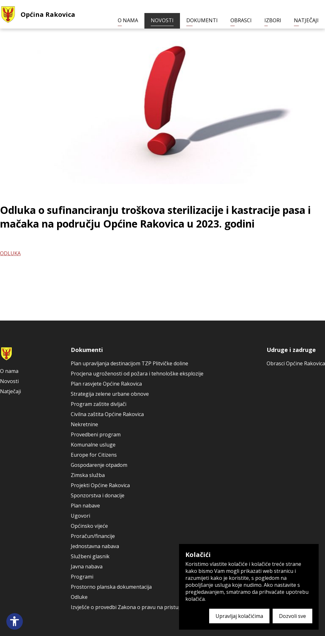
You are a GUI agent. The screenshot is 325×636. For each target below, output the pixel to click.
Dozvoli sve (292, 616)
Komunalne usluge (93, 444)
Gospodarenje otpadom (99, 464)
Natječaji (306, 20)
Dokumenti (202, 20)
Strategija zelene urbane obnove (110, 393)
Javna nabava (87, 566)
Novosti (162, 20)
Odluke (79, 596)
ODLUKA (10, 253)
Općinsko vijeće (89, 525)
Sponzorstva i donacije (97, 495)
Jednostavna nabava (95, 546)
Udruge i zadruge (291, 350)
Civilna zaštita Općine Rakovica (107, 414)
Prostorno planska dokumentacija (111, 586)
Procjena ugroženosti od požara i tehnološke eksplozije (137, 373)
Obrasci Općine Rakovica (296, 363)
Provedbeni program (96, 434)
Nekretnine (84, 424)
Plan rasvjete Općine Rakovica (106, 383)
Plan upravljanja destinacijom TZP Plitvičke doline (129, 363)
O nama (128, 20)
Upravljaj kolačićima (239, 616)
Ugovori (80, 515)
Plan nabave (85, 505)
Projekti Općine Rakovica (100, 485)
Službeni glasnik (90, 556)
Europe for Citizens (94, 454)
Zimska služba (88, 475)
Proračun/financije (93, 536)
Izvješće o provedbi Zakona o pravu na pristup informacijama (144, 607)
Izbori (272, 20)
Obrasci (241, 20)
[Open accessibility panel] (14, 621)
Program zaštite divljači (98, 404)
